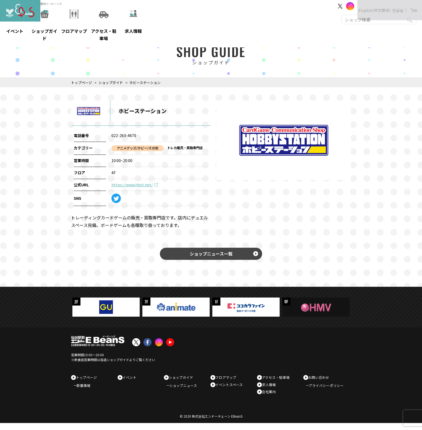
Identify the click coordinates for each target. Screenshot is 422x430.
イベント (131, 380)
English (360, 6)
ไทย (409, 6)
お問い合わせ (320, 380)
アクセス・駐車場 (277, 380)
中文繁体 (376, 6)
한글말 (392, 6)
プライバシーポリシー (328, 390)
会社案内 (271, 397)
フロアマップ (227, 380)
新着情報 (86, 390)
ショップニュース (186, 390)
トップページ (81, 82)
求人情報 (271, 388)
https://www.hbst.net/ (132, 184)
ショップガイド (111, 82)
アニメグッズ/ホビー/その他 (137, 148)
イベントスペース (231, 388)
